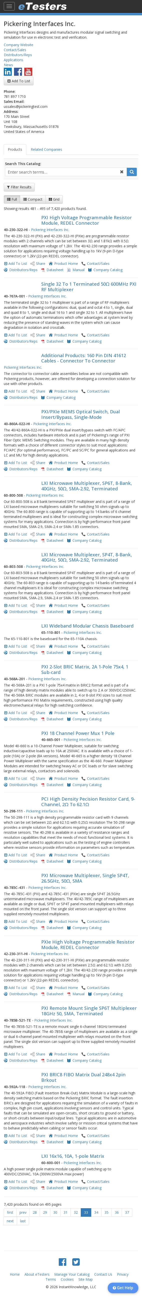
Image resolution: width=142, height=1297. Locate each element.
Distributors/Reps (18, 54)
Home (15, 1274)
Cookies (67, 1279)
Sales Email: (14, 101)
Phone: (10, 91)
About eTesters (37, 1274)
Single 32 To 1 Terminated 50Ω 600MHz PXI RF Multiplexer (88, 286)
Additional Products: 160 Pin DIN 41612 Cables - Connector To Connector (83, 358)
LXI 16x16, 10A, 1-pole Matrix (72, 1156)
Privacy (122, 1274)
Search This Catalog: (23, 163)
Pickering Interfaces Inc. (50, 229)
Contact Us (103, 1274)
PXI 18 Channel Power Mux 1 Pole (77, 733)
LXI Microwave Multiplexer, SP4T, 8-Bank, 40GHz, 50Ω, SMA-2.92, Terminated (86, 557)
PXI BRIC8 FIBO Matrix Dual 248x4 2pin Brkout (83, 1077)
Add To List (21, 81)
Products (15, 149)
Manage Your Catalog (72, 1274)
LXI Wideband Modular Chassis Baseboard (87, 626)
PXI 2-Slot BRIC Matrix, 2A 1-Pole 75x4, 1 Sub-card (84, 669)
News (8, 64)
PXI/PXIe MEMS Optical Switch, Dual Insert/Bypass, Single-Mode (80, 414)
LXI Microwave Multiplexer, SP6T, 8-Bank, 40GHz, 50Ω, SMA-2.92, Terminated (86, 486)
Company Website (18, 44)
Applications (13, 59)
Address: (11, 111)
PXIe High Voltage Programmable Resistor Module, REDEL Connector (87, 944)
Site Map (85, 1279)
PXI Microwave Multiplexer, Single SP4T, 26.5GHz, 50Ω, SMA (85, 878)
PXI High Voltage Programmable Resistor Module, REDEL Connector (86, 220)
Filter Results (19, 187)
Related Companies (46, 149)
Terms (51, 1279)
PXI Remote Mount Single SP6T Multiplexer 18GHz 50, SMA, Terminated (89, 1011)
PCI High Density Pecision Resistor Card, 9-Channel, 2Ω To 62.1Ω (88, 801)
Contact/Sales (15, 49)
